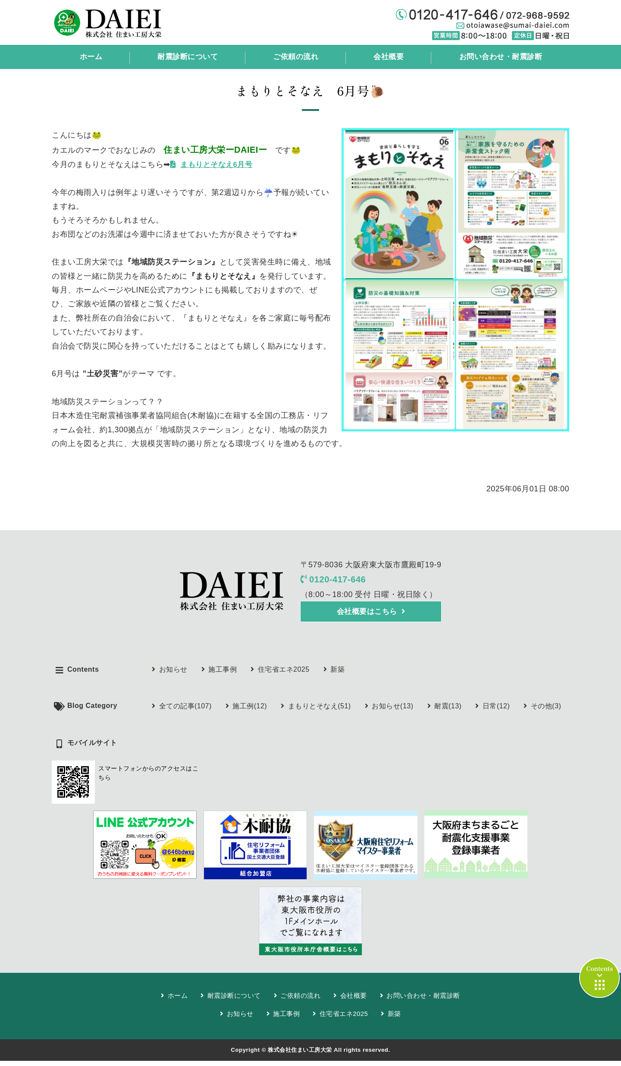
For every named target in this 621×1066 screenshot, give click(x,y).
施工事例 (222, 673)
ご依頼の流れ (294, 57)
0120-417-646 (340, 580)
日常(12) (496, 710)
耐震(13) (447, 710)
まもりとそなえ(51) (319, 710)
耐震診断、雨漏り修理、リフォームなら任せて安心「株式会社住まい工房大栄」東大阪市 (123, 22)
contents (599, 977)
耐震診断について (186, 57)
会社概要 (387, 57)
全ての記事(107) (185, 710)
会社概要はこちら (366, 614)
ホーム (90, 57)
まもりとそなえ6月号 (219, 164)
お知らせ (173, 673)
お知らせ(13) (392, 710)
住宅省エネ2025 (284, 673)
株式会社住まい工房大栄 (300, 1055)
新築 (337, 673)
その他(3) (546, 710)
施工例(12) (249, 710)
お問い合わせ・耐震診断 (499, 57)
